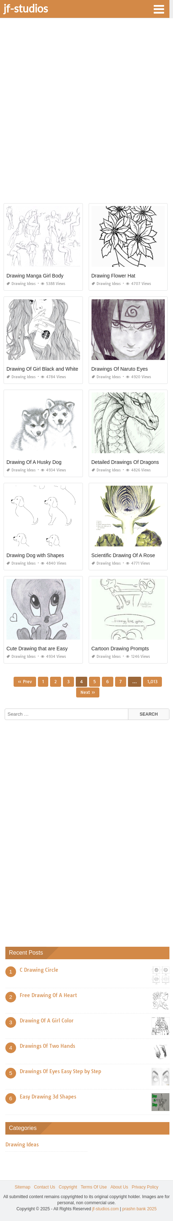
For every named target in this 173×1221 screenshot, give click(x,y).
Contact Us (44, 1187)
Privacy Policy (145, 1187)
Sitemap (22, 1187)
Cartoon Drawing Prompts (120, 648)
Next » (87, 692)
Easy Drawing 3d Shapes (48, 1097)
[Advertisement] (86, 113)
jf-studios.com (105, 1208)
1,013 (152, 681)
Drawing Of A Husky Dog (33, 462)
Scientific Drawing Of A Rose (123, 555)
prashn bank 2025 (139, 1208)
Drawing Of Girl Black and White (42, 369)
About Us (119, 1187)
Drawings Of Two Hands (47, 1046)
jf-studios (26, 8)
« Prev (25, 681)
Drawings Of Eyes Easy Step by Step (60, 1071)
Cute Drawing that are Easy (37, 648)
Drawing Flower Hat (113, 276)
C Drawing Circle (39, 970)
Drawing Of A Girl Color (47, 1020)
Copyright (68, 1187)
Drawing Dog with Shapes (35, 555)
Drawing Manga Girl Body (35, 276)
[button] (158, 8)
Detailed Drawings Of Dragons (125, 462)
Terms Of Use (94, 1187)
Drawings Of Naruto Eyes (120, 369)
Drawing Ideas (21, 283)
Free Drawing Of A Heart (48, 995)
